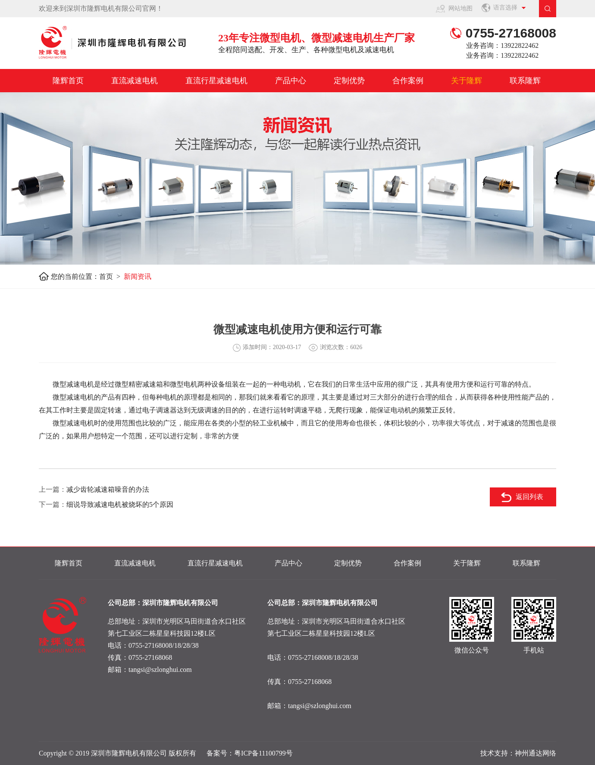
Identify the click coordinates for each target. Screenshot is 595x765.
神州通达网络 (535, 753)
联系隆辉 (525, 80)
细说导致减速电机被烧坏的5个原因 (119, 504)
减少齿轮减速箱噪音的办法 (107, 489)
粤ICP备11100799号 (263, 753)
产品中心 (290, 80)
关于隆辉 (466, 80)
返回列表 (529, 496)
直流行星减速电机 (216, 80)
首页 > (111, 276)
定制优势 (349, 80)
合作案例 (407, 80)
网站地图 (460, 8)
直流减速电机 (134, 80)
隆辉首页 (68, 80)
